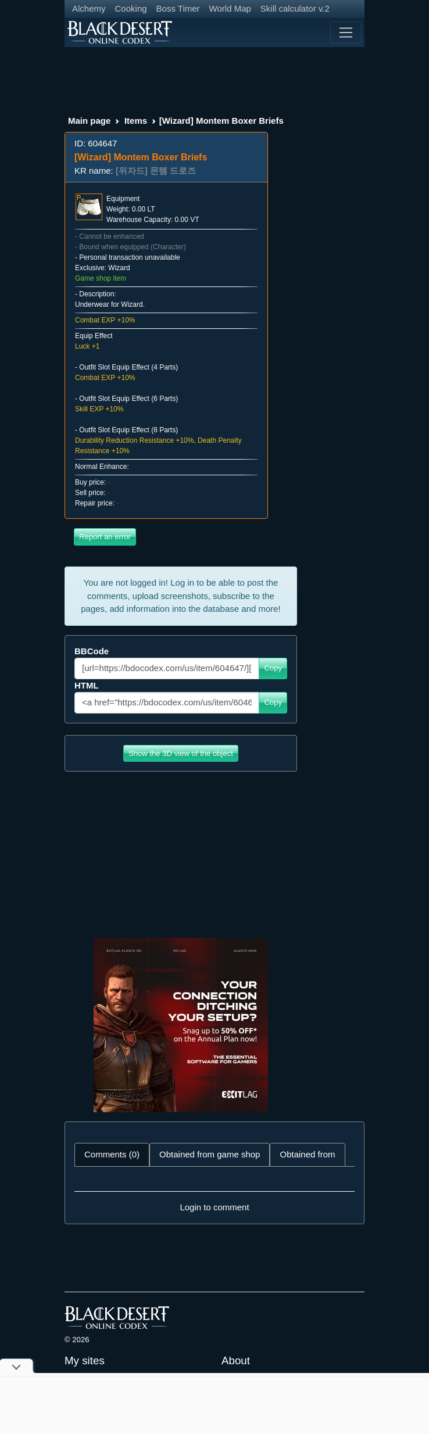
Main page (89, 121)
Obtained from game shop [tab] (209, 1154)
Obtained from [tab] (307, 1154)
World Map (230, 8)
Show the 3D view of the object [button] (180, 753)
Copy (273, 668)
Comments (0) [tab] (112, 1154)
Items (135, 121)
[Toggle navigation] (346, 32)
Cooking (131, 8)
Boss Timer (178, 8)
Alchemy (89, 8)
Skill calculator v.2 (295, 8)
